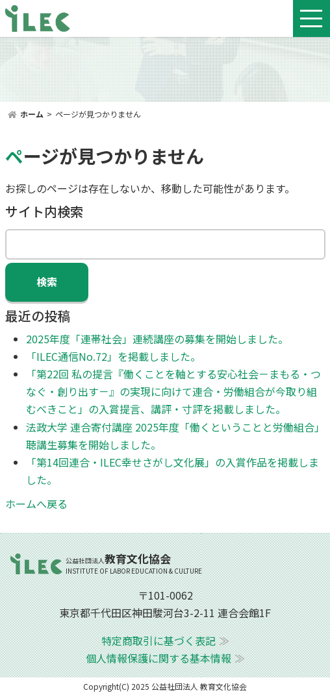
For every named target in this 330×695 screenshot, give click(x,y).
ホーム (32, 113)
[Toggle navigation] (311, 18)
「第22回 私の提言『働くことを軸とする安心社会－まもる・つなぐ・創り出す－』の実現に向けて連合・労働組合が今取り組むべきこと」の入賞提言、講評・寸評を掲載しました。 (173, 391)
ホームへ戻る (36, 503)
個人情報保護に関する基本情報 (158, 658)
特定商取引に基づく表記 (158, 640)
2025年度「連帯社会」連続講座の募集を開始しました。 (157, 339)
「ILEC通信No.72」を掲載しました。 (113, 356)
